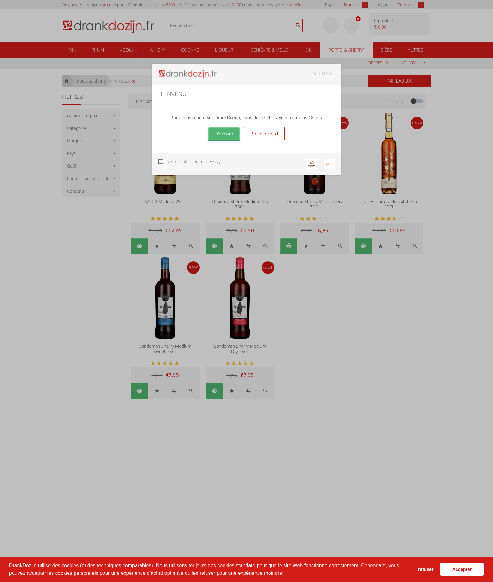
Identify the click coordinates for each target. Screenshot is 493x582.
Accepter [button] (462, 569)
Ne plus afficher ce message (194, 161)
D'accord (224, 133)
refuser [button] (426, 569)
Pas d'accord (264, 133)
